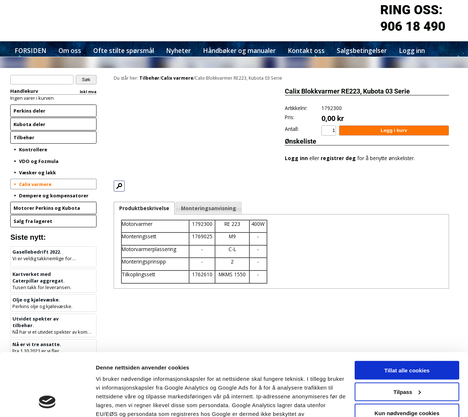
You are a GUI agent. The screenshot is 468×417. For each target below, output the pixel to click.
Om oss (69, 50)
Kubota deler (29, 124)
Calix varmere (35, 184)
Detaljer (106, 402)
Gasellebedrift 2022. (36, 252)
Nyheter (178, 50)
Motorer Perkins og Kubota (47, 208)
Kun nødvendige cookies (406, 356)
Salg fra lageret (33, 221)
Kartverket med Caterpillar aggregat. (38, 277)
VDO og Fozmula (38, 161)
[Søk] (41, 79)
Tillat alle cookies (407, 313)
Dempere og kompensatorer (53, 195)
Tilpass (407, 335)
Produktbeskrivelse (144, 208)
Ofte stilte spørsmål (123, 50)
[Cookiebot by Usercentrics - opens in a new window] (47, 402)
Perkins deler (29, 110)
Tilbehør (24, 137)
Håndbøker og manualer (239, 50)
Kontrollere (33, 149)
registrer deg (338, 158)
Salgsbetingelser (362, 50)
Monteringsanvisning (208, 208)
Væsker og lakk (37, 172)
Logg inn (412, 50)
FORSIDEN (30, 50)
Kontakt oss (306, 50)
